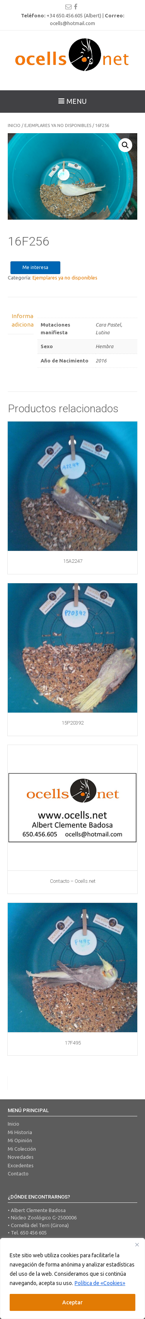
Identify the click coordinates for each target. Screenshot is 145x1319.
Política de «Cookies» (100, 1283)
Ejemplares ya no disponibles (57, 125)
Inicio (14, 125)
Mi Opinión (20, 1140)
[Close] (137, 1244)
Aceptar (72, 1302)
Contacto (18, 1173)
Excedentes (21, 1165)
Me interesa (35, 267)
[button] (125, 145)
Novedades (21, 1157)
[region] (72, 1278)
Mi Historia (20, 1132)
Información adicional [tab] (21, 320)
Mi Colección (22, 1148)
